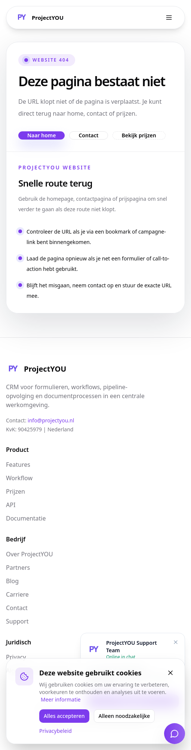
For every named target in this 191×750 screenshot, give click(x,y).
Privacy (16, 657)
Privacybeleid (55, 730)
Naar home (41, 135)
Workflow (19, 478)
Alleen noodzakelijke (124, 715)
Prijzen (15, 491)
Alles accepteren (64, 715)
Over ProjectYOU (29, 554)
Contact (88, 135)
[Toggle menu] (169, 17)
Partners (18, 567)
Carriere (17, 594)
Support (17, 621)
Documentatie (26, 518)
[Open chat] (174, 733)
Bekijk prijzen (139, 135)
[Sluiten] (170, 673)
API (10, 505)
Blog (12, 581)
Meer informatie (61, 699)
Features (18, 464)
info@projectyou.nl (51, 420)
